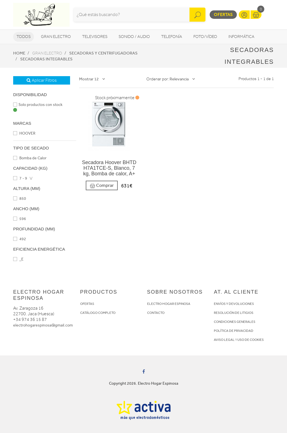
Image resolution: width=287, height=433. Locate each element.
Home (19, 53)
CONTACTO (156, 313)
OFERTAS (87, 304)
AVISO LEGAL (224, 340)
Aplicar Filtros (42, 80)
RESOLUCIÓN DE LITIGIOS (233, 313)
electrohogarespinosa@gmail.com (43, 325)
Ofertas (223, 14)
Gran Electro (56, 36)
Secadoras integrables (46, 59)
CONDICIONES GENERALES (234, 322)
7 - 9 (20, 178)
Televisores (94, 36)
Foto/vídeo (205, 36)
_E (18, 259)
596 (19, 218)
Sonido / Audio (134, 36)
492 (19, 239)
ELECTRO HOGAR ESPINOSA (168, 304)
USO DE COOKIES (250, 340)
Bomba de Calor (30, 158)
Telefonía (171, 36)
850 (19, 198)
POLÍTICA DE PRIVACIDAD (233, 331)
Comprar (102, 186)
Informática (241, 36)
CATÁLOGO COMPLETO (97, 313)
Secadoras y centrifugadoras (103, 53)
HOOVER (24, 133)
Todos (24, 36)
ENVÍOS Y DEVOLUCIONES (234, 304)
